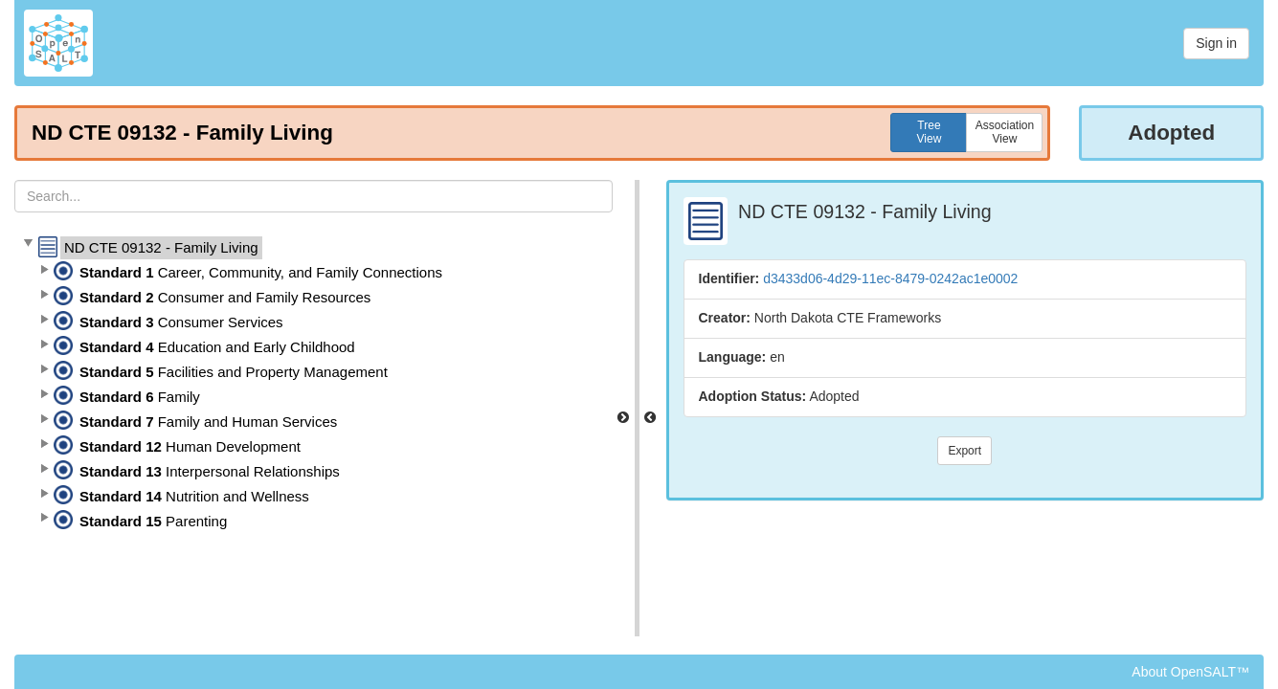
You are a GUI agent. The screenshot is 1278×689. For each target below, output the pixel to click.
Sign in (1216, 43)
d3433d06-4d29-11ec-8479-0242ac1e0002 (890, 278)
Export (964, 450)
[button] (27, 244)
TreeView (929, 132)
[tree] (313, 385)
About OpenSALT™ (1190, 671)
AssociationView (1004, 132)
